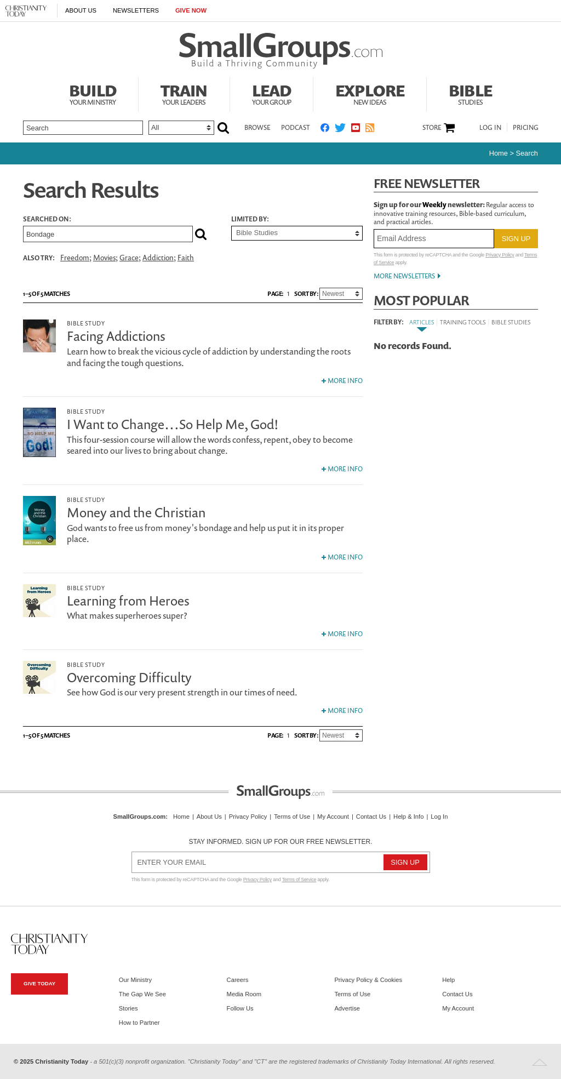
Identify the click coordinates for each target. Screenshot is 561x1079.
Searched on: (47, 219)
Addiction (158, 257)
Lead (271, 93)
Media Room (244, 994)
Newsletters (136, 10)
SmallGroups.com (139, 816)
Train (184, 93)
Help (448, 980)
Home (498, 153)
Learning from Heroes (128, 600)
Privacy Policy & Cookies (368, 980)
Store (431, 127)
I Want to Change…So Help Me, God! (173, 424)
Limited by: (250, 219)
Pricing (526, 127)
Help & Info (408, 816)
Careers (238, 980)
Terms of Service (299, 879)
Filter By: (388, 322)
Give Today (39, 983)
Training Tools (462, 322)
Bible (470, 93)
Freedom (74, 257)
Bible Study (86, 323)
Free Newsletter (427, 183)
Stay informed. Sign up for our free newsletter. (280, 842)
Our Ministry (135, 980)
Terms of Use (292, 816)
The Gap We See (142, 994)
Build (92, 93)
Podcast (295, 127)
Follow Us (240, 1008)
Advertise (347, 1008)
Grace (129, 257)
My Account (333, 816)
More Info (342, 380)
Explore (369, 93)
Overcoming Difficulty (129, 677)
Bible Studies (510, 322)
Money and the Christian (136, 512)
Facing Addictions (116, 336)
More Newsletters (404, 276)
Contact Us (371, 816)
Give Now (191, 10)
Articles (421, 322)
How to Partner (139, 1022)
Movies (104, 257)
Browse (257, 127)
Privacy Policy (499, 255)
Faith (186, 257)
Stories (128, 1008)
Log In (490, 127)
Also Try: (39, 257)
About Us (80, 10)
